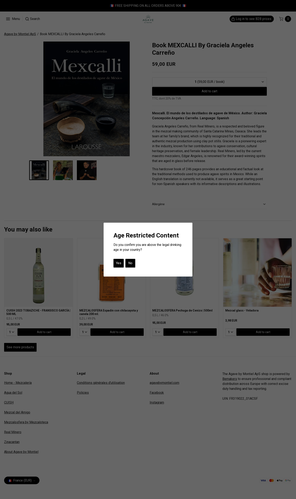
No (130, 263)
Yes (118, 263)
